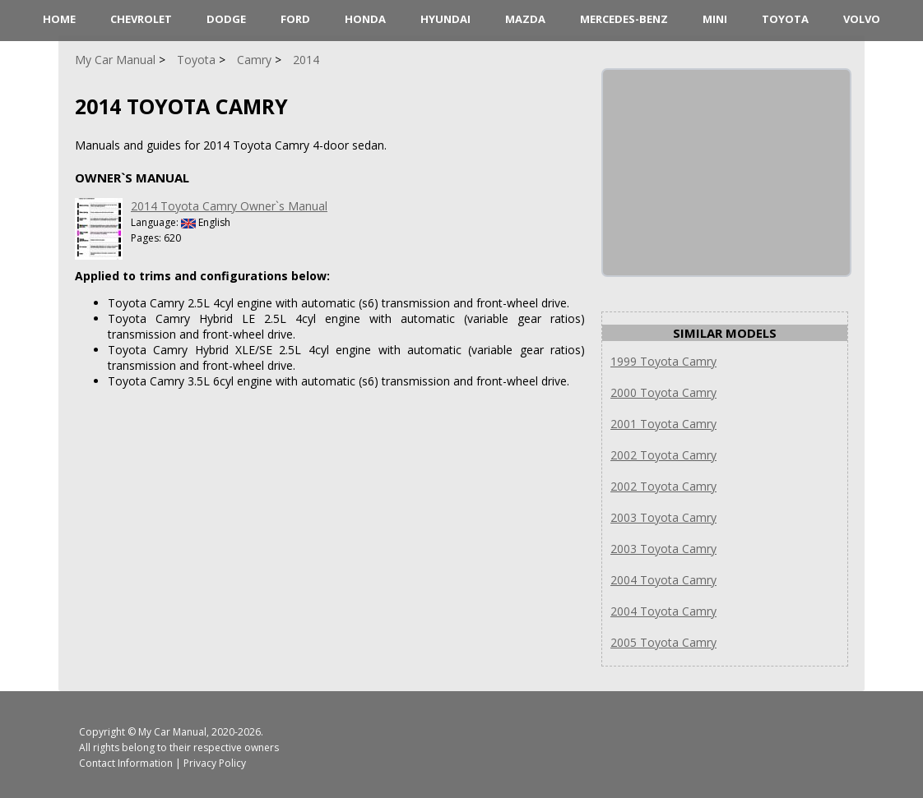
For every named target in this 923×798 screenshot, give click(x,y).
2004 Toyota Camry (663, 580)
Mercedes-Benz (624, 19)
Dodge (226, 19)
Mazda (525, 19)
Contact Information (126, 763)
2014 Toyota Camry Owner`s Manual (229, 206)
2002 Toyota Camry (663, 455)
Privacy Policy (214, 763)
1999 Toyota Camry (663, 361)
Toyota (785, 19)
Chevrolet (141, 19)
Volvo (861, 19)
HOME (59, 19)
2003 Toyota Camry (663, 517)
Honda (365, 19)
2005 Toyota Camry (663, 642)
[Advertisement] (726, 172)
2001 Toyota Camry (663, 423)
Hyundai (445, 19)
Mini (715, 19)
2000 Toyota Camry (663, 392)
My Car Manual (172, 732)
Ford (295, 19)
